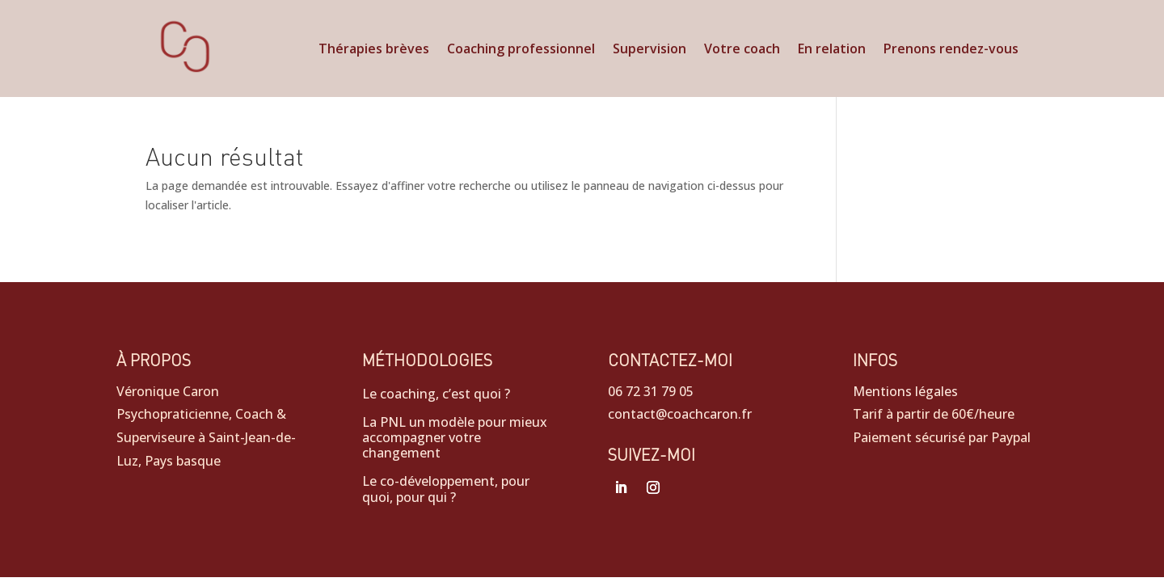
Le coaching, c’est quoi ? (436, 394)
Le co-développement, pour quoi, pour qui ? (445, 489)
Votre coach (742, 50)
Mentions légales (905, 391)
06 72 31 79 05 (651, 391)
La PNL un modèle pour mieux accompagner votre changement (454, 438)
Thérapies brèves (373, 50)
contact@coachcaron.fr (680, 414)
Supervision (649, 50)
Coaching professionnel (521, 50)
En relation (832, 50)
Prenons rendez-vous (951, 50)
